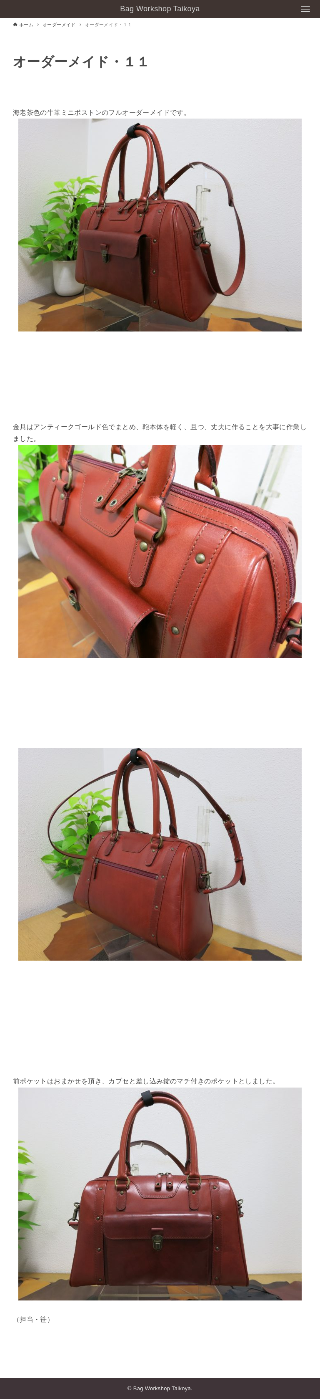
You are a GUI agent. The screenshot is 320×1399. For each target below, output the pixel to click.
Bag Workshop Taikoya (160, 9)
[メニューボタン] (305, 9)
